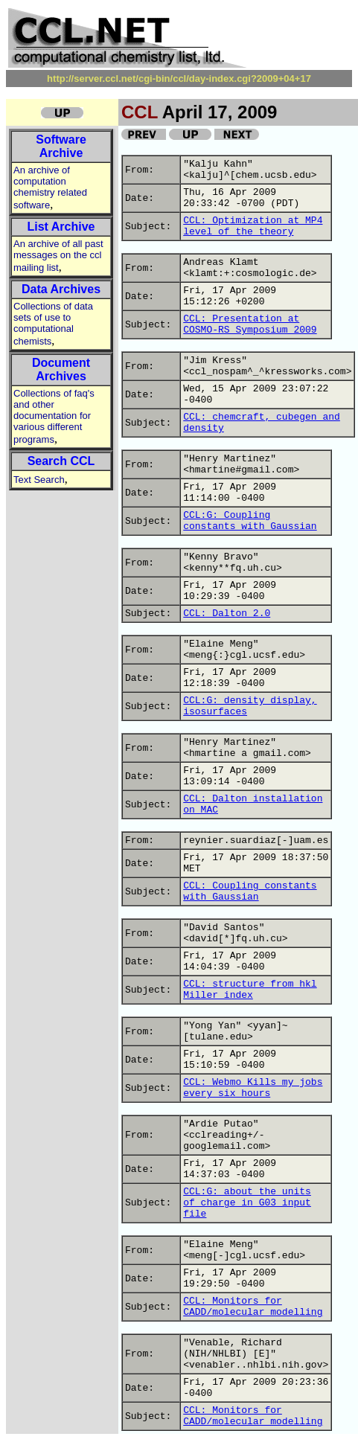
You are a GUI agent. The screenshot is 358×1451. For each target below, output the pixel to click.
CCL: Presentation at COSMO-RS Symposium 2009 (249, 324)
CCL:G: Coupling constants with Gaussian (249, 521)
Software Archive (61, 146)
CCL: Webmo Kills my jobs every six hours (252, 1088)
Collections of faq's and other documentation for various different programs (54, 416)
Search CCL (61, 461)
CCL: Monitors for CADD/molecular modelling (252, 1306)
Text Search (39, 479)
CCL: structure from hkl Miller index (249, 989)
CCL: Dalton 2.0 (226, 613)
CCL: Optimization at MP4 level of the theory (252, 226)
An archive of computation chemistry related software (50, 187)
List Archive (61, 226)
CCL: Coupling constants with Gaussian (249, 891)
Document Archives (61, 369)
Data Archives (61, 289)
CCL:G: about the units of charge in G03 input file (247, 1203)
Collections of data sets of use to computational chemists (53, 324)
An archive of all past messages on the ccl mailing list (58, 255)
